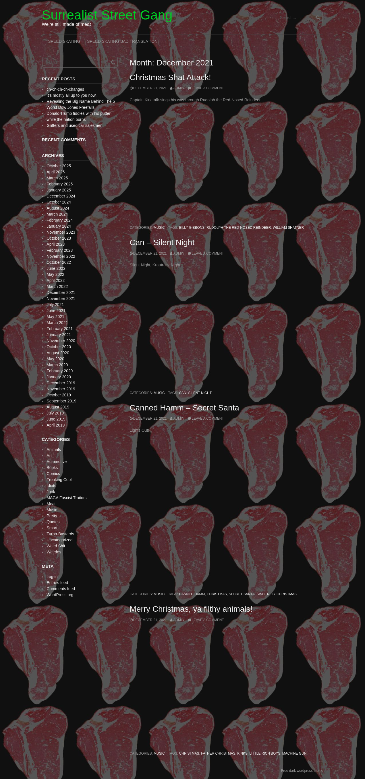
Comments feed (61, 588)
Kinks (242, 753)
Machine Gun (294, 753)
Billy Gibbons (192, 228)
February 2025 (60, 184)
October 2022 (59, 262)
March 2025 (57, 178)
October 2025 (59, 166)
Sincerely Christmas (276, 594)
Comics (53, 473)
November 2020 (61, 340)
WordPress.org (60, 594)
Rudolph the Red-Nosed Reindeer (238, 228)
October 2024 (59, 202)
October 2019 (59, 395)
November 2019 (61, 389)
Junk (51, 491)
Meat (51, 503)
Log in (52, 576)
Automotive (57, 461)
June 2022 (56, 268)
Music (159, 228)
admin (178, 88)
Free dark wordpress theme (302, 771)
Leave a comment (208, 88)
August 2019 (58, 407)
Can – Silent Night (162, 242)
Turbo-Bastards (60, 534)
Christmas (217, 594)
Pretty (52, 515)
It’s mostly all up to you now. (71, 95)
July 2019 (55, 413)
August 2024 (58, 208)
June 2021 (56, 310)
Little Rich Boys (264, 753)
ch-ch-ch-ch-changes (65, 89)
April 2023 (56, 244)
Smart (52, 528)
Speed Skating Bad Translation (122, 41)
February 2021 (60, 328)
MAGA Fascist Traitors (66, 497)
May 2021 (55, 316)
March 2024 (57, 214)
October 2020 (59, 346)
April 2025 (56, 172)
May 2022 (55, 274)
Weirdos (54, 552)
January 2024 (59, 226)
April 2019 (56, 425)
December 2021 (61, 292)
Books (52, 467)
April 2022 (56, 280)
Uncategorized (59, 540)
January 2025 (59, 190)
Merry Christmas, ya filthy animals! (191, 608)
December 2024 (61, 196)
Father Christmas (218, 753)
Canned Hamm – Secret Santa (184, 407)
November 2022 (61, 256)
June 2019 (56, 419)
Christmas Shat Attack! (170, 77)
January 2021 (59, 334)
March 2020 (57, 365)
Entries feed (57, 582)
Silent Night (200, 393)
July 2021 (55, 304)
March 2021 (57, 322)
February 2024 (60, 220)
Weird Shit (56, 546)
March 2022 (57, 286)
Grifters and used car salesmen (75, 125)
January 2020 (59, 377)
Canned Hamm (192, 594)
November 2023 (61, 232)
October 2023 (59, 238)
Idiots (51, 485)
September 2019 (61, 401)
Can (182, 393)
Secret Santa (242, 594)
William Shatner (288, 228)
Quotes (53, 522)
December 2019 (61, 383)
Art (49, 455)
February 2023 (60, 250)
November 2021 (61, 298)
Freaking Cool (59, 479)
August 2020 (58, 352)
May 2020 (55, 358)
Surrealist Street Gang (107, 14)
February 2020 (60, 371)
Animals (54, 449)
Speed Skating (64, 41)
